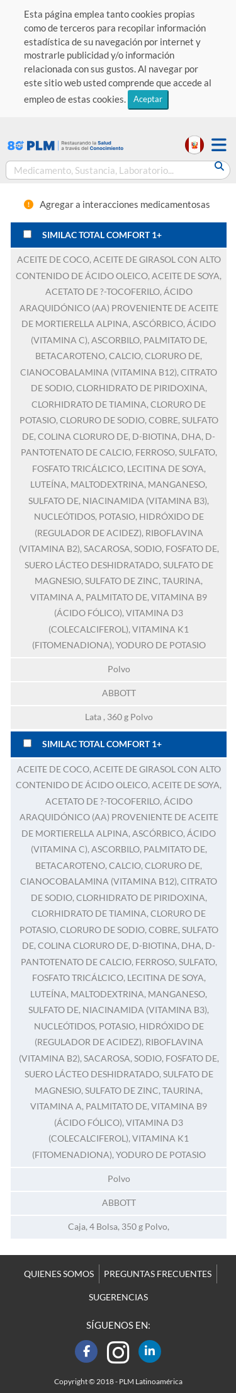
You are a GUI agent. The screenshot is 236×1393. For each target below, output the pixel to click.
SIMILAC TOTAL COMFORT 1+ (102, 235)
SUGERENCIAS (118, 1297)
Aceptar (147, 99)
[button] (219, 145)
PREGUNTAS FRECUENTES (157, 1274)
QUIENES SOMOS (59, 1274)
